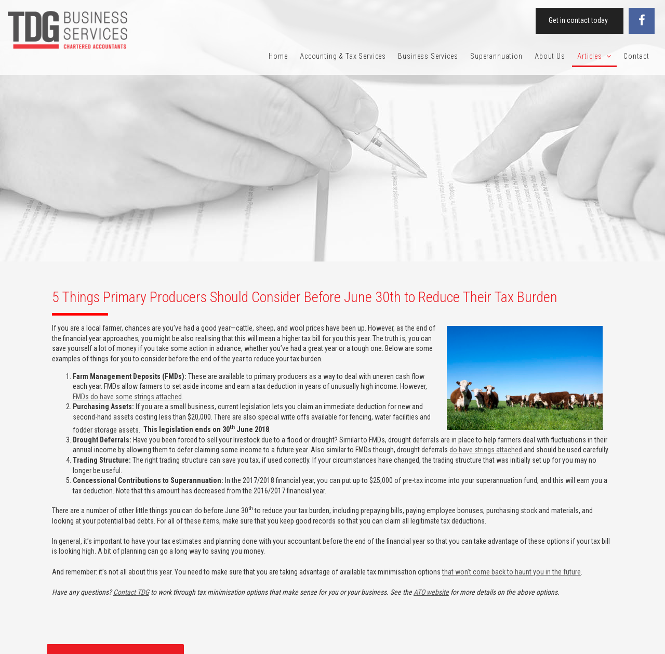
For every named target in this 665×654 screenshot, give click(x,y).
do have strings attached (485, 450)
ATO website (431, 592)
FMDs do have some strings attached (127, 397)
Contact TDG (131, 592)
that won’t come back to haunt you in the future (511, 572)
